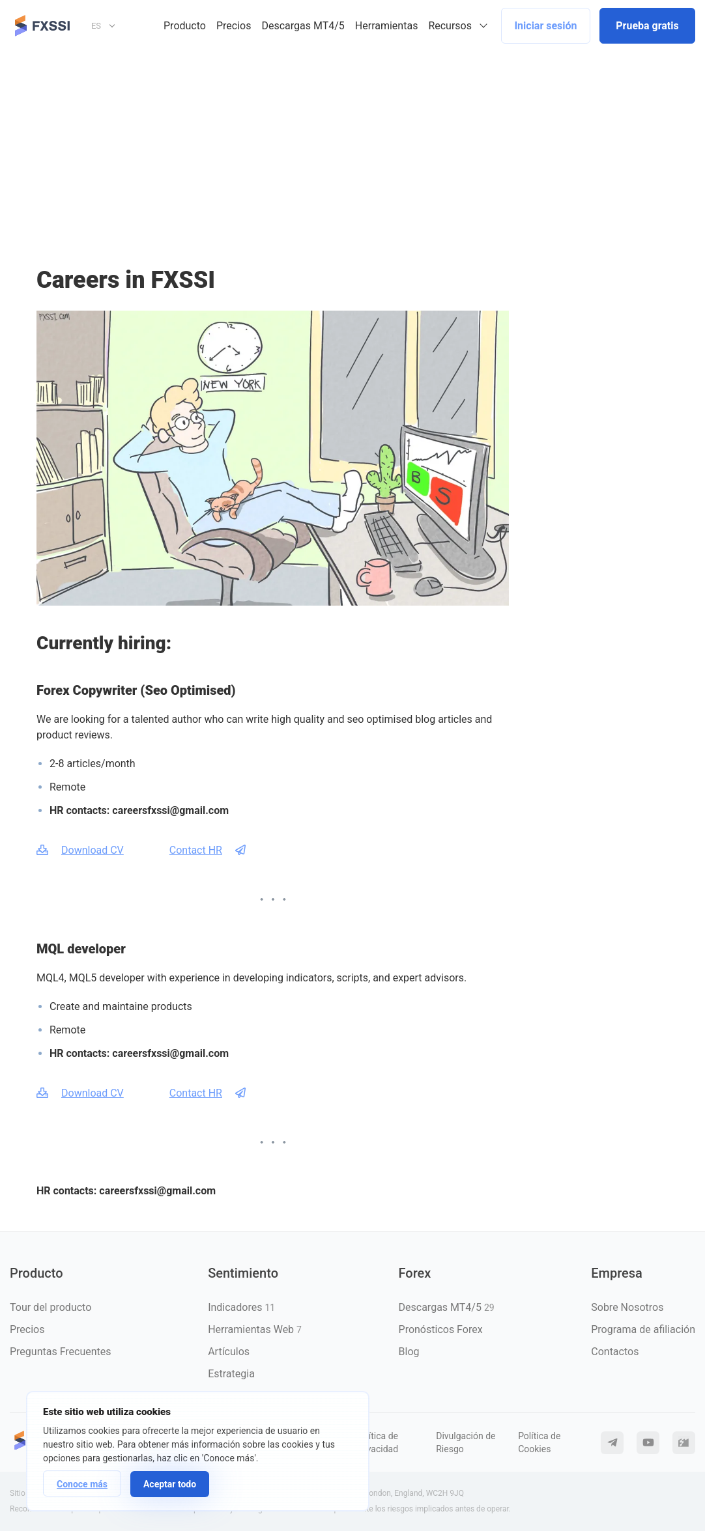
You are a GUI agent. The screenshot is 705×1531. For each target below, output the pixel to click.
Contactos (615, 1351)
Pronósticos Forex (441, 1329)
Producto (185, 26)
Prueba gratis (647, 26)
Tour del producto (50, 1307)
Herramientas (386, 26)
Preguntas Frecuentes (60, 1351)
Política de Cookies (539, 1442)
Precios (234, 26)
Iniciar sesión (545, 26)
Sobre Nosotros (627, 1307)
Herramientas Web (255, 1329)
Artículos (229, 1351)
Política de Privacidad (377, 1442)
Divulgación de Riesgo (465, 1442)
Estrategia (231, 1374)
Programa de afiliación (643, 1329)
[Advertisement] (352, 149)
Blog (409, 1351)
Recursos (450, 26)
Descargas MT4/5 (302, 26)
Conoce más (82, 1484)
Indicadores (241, 1307)
